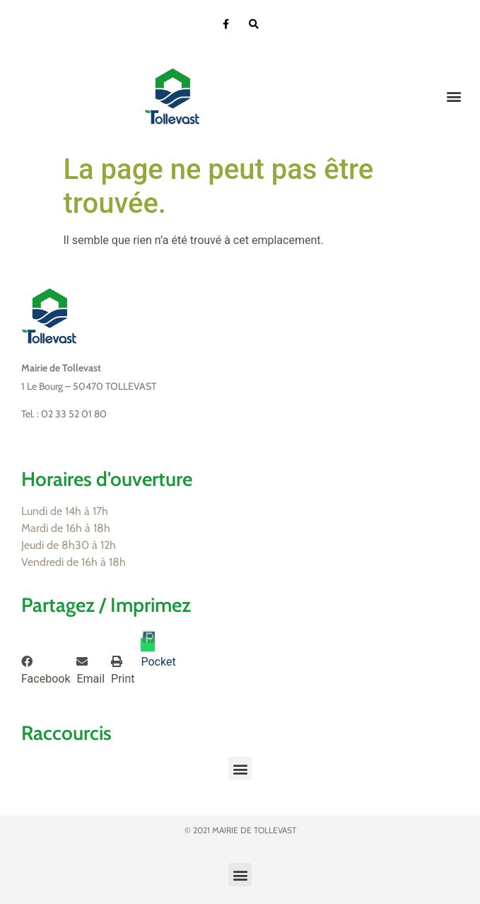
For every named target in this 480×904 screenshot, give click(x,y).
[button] (454, 96)
